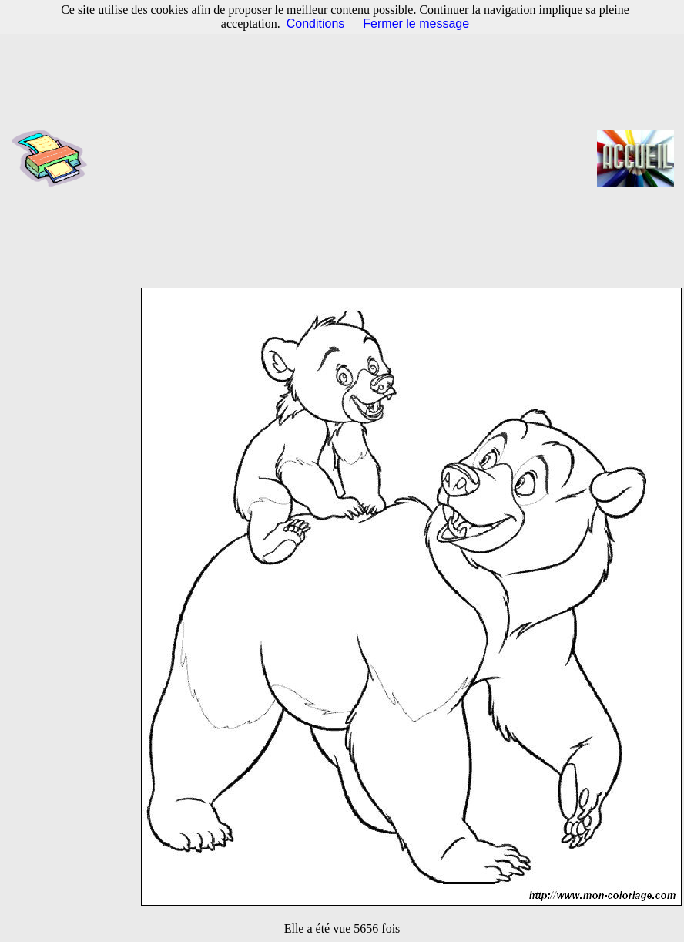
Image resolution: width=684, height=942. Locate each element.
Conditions (316, 23)
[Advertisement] (347, 158)
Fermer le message (416, 23)
